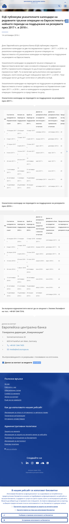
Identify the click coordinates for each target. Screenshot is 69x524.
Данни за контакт (11, 397)
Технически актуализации (15, 416)
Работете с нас (10, 387)
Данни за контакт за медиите (18, 362)
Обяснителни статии (13, 390)
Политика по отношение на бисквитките (21, 438)
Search (59, 6)
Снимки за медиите (12, 393)
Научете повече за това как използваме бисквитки (36, 509)
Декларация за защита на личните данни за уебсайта (26, 434)
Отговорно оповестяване (15, 419)
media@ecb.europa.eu (19, 349)
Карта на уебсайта (11, 449)
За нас (7, 384)
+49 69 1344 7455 (17, 345)
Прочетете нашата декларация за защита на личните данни (36, 506)
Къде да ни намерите (13, 400)
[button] (65, 2)
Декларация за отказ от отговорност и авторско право (26, 412)
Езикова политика (12, 444)
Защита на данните (12, 431)
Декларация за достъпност (15, 441)
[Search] (33, 6)
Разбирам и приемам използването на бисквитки (36, 515)
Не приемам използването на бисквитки (36, 520)
